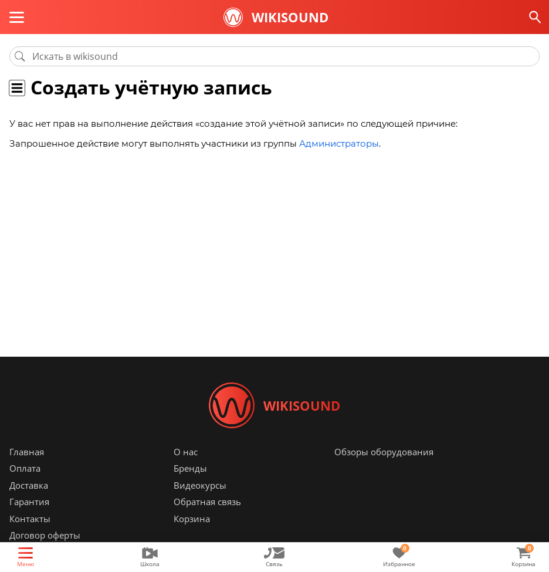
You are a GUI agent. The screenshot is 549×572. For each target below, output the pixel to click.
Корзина (192, 520)
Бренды (190, 470)
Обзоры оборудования (383, 453)
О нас (186, 453)
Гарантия (29, 503)
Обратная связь (207, 503)
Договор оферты (44, 537)
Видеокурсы (200, 486)
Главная (26, 453)
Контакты (29, 520)
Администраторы (339, 143)
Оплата (24, 470)
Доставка (28, 486)
